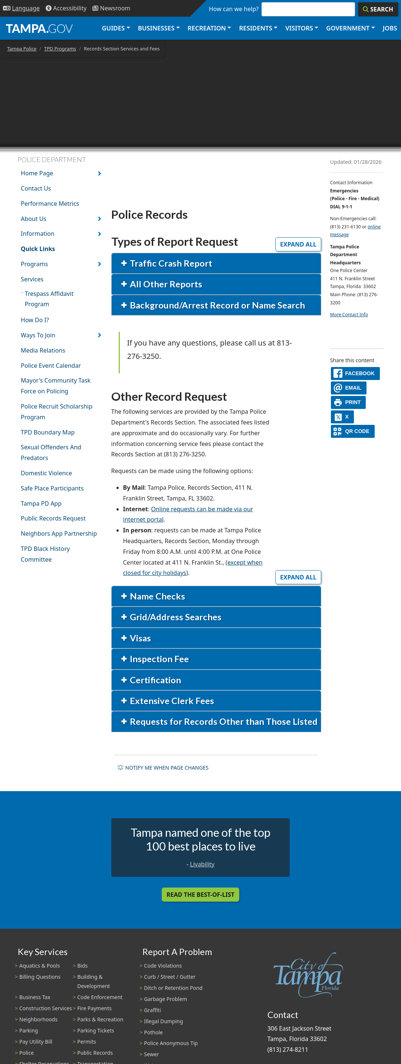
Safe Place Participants (52, 488)
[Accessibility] (66, 8)
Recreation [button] (207, 28)
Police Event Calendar (51, 365)
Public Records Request (53, 518)
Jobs (390, 28)
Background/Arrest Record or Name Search (216, 305)
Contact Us (36, 188)
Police (26, 1052)
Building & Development (93, 981)
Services (32, 279)
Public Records (95, 1052)
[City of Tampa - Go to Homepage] (39, 28)
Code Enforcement (99, 997)
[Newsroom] (111, 8)
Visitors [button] (299, 28)
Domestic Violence (46, 473)
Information (38, 233)
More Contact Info (349, 314)
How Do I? (35, 320)
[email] (349, 387)
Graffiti (152, 1010)
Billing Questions (39, 976)
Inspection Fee (158, 659)
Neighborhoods (38, 1019)
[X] (342, 416)
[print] (348, 402)
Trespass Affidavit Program (49, 299)
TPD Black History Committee (45, 554)
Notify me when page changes (162, 767)
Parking (28, 1030)
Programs (34, 264)
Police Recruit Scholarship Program (56, 411)
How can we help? (234, 9)
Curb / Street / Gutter (169, 976)
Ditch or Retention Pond (173, 987)
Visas (139, 638)
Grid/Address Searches (174, 617)
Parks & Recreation (100, 1019)
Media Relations (43, 350)
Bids (82, 965)
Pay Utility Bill (35, 1041)
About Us (33, 219)
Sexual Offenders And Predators (51, 452)
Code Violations (163, 965)
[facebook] (355, 373)
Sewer (151, 1054)
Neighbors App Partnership (59, 533)
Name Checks (156, 596)
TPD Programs (60, 48)
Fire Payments (94, 1008)
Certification (154, 680)
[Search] (378, 9)
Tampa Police (21, 48)
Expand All (298, 244)
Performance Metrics (50, 203)
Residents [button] (255, 28)
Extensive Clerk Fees (171, 700)
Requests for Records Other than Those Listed (223, 721)
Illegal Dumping (163, 1021)
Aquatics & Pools (39, 965)
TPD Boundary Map (48, 432)
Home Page (37, 173)
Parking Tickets (95, 1030)
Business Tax (34, 997)
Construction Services (45, 1008)
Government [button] (347, 28)
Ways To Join (38, 335)
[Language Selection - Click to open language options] (21, 8)
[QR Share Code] (353, 431)
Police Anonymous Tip (171, 1043)
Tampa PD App (41, 503)
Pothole (153, 1032)
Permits (86, 1041)
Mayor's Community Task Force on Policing (56, 385)
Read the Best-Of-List (200, 894)
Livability (202, 864)
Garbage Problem (165, 998)
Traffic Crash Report (170, 263)
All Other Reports (165, 284)
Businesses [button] (156, 28)
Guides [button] (113, 28)
